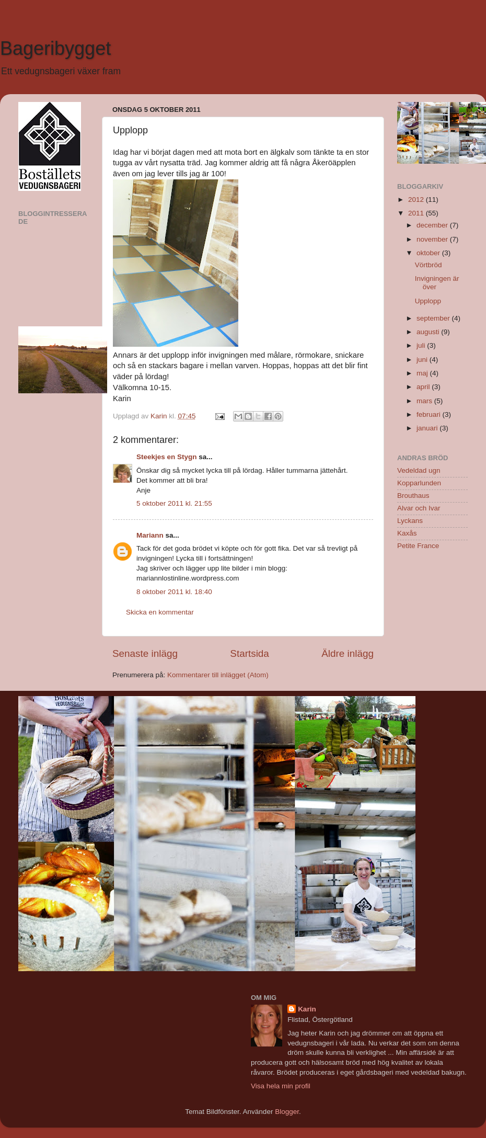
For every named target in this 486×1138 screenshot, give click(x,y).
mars (425, 401)
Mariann (150, 535)
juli (421, 345)
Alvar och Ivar (419, 508)
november (433, 239)
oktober (429, 253)
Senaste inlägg (145, 653)
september (434, 318)
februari (429, 414)
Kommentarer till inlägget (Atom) (218, 675)
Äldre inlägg (347, 653)
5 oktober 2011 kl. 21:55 (174, 503)
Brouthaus (413, 495)
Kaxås (407, 533)
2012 (417, 199)
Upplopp (428, 301)
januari (427, 428)
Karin (307, 1009)
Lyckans (410, 521)
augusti (428, 332)
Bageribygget (55, 48)
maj (423, 373)
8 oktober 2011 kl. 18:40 (174, 592)
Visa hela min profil (280, 1086)
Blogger (287, 1112)
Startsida (249, 653)
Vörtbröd (428, 265)
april (424, 387)
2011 (417, 213)
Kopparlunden (419, 483)
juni (423, 359)
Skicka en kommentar (160, 612)
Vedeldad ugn (419, 470)
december (433, 225)
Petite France (418, 546)
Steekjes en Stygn (166, 457)
